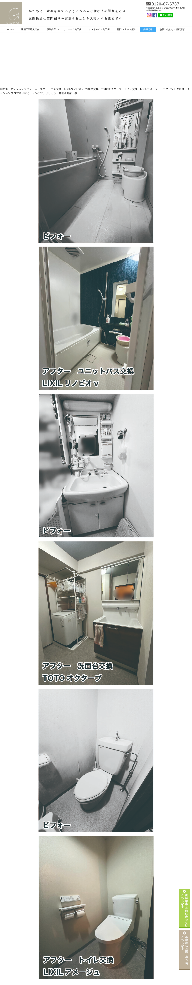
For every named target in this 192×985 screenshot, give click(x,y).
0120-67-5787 (165, 4)
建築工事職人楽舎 (30, 29)
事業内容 (51, 29)
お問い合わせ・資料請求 (172, 29)
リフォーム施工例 (72, 29)
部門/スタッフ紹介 (126, 29)
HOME (10, 29)
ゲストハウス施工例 (99, 29)
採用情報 (147, 29)
